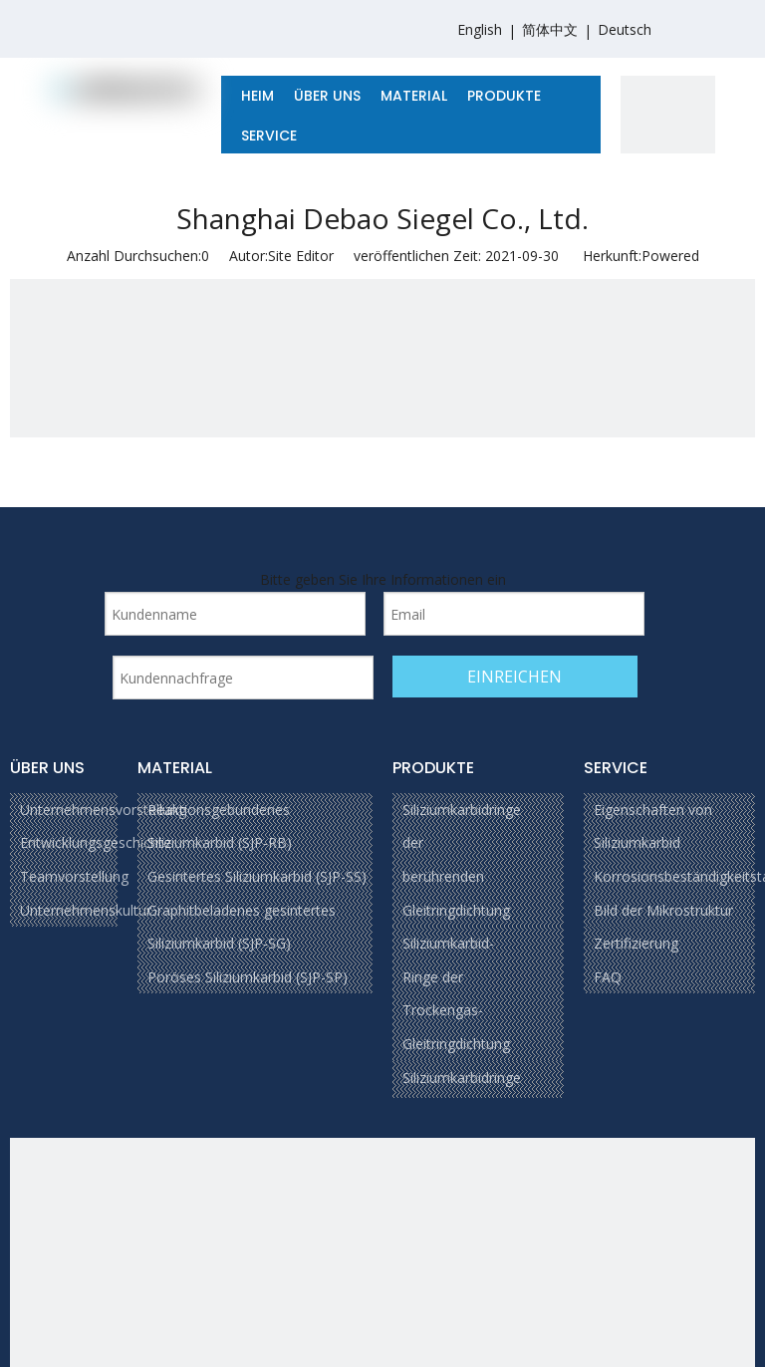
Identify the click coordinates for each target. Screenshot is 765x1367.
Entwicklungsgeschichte (95, 842)
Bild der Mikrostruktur (663, 910)
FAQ (608, 976)
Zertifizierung (636, 943)
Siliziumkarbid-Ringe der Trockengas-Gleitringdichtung (456, 993)
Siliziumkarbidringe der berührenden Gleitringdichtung (461, 860)
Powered (670, 255)
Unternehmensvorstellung (103, 809)
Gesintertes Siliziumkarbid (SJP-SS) (257, 876)
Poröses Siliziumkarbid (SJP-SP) (247, 976)
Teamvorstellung (74, 876)
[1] (668, 123)
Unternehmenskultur (85, 910)
